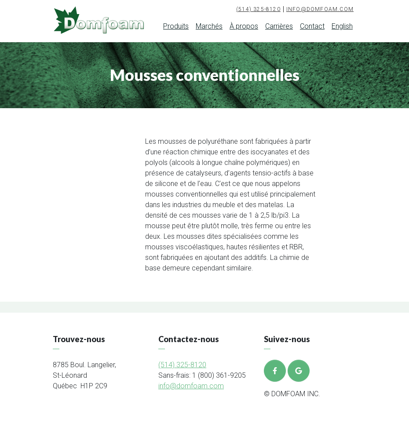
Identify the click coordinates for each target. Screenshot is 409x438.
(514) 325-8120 (258, 9)
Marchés (209, 26)
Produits (176, 26)
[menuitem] (342, 28)
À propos (244, 26)
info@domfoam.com (320, 9)
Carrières (279, 26)
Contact (312, 26)
